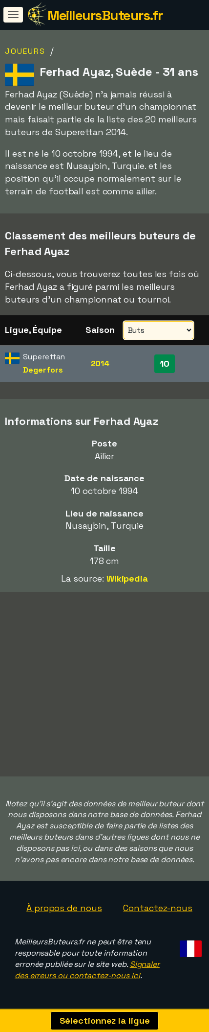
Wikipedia (127, 578)
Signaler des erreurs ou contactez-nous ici (87, 970)
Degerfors (43, 370)
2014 (100, 363)
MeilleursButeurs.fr (105, 15)
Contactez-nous (157, 908)
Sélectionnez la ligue (105, 1020)
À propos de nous (64, 908)
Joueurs (25, 51)
